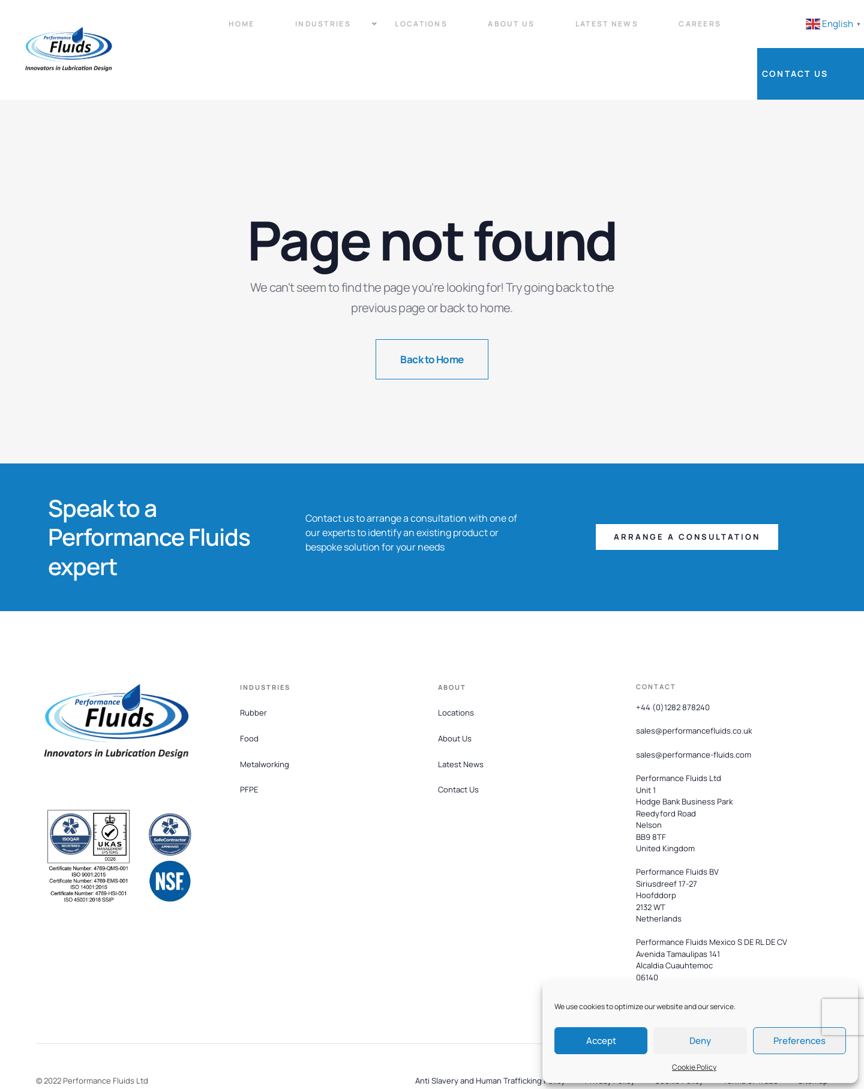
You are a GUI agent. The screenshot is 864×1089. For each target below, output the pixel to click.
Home (219, 30)
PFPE (249, 751)
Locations (386, 30)
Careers (634, 30)
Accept (601, 1040)
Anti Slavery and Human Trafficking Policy (490, 1042)
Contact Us (815, 30)
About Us (466, 30)
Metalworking (264, 725)
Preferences (799, 1040)
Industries (297, 30)
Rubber (253, 674)
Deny (700, 1040)
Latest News (551, 30)
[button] (687, 499)
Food (249, 700)
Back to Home (432, 321)
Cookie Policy (694, 1067)
